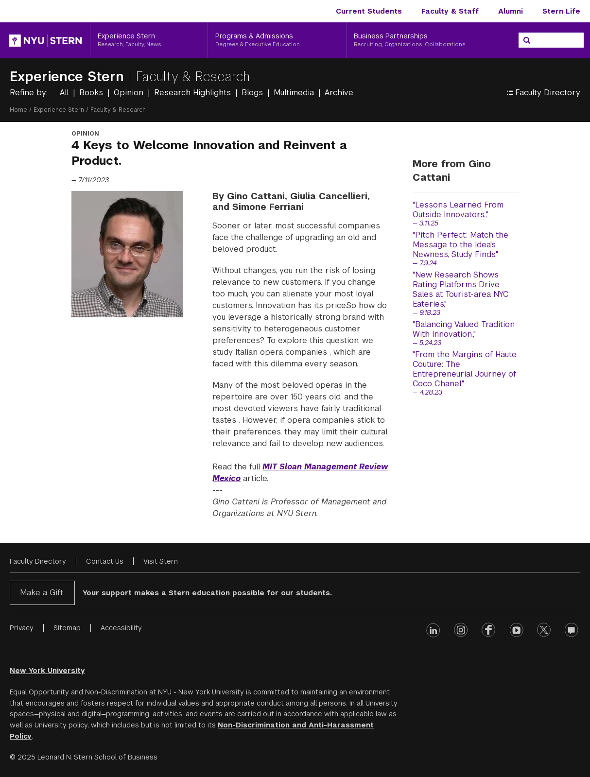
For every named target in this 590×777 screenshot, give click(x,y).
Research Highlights (193, 92)
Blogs (253, 92)
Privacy (22, 627)
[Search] (526, 40)
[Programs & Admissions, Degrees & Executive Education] (277, 40)
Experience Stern (69, 76)
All (65, 92)
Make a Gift (41, 592)
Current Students (369, 11)
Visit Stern (160, 561)
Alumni (510, 11)
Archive (339, 92)
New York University (47, 670)
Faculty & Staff (450, 11)
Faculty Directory (38, 561)
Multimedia (295, 92)
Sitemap (67, 627)
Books (92, 92)
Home (18, 110)
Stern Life (561, 11)
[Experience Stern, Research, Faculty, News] (149, 40)
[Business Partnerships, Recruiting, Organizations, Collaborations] (429, 40)
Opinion (130, 92)
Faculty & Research (193, 76)
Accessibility (121, 627)
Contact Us (104, 561)
